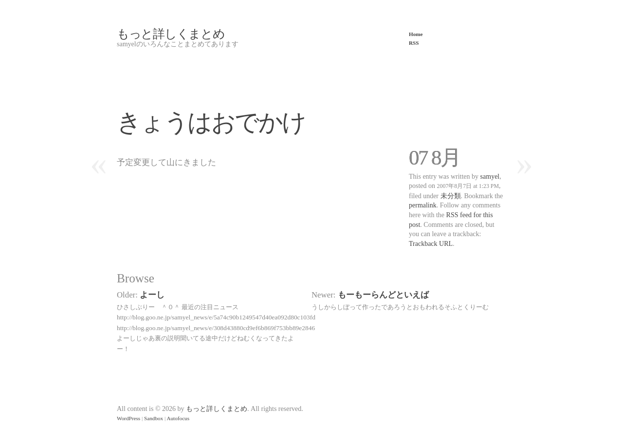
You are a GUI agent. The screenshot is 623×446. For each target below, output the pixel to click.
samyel (490, 176)
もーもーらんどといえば (383, 294)
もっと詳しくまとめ (171, 33)
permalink (423, 205)
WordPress (128, 418)
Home (416, 34)
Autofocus (177, 418)
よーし (152, 294)
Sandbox (153, 418)
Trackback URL (431, 243)
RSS (414, 43)
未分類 (450, 196)
